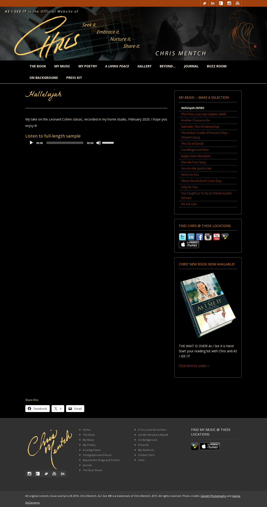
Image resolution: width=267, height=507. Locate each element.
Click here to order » (194, 366)
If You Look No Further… (153, 429)
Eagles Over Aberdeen (195, 156)
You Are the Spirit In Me (196, 168)
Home (86, 429)
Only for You (189, 187)
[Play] (31, 142)
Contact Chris (146, 455)
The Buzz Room (92, 470)
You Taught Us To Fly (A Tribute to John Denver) (206, 195)
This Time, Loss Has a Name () (203, 114)
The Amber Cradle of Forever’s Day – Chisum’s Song (205, 135)
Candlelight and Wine (195, 150)
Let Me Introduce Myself (153, 434)
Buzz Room (216, 66)
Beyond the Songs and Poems (101, 460)
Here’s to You (190, 175)
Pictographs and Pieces (97, 455)
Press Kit (74, 77)
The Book (37, 66)
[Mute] (98, 142)
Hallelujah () (192, 108)
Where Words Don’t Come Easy (201, 181)
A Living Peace (92, 450)
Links (141, 460)
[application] (71, 143)
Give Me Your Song (193, 162)
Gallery (144, 66)
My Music (62, 66)
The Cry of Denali (192, 144)
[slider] (64, 143)
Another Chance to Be (195, 120)
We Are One (189, 204)
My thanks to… (147, 450)
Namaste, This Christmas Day (200, 127)
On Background (43, 77)
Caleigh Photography (213, 496)
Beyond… (168, 66)
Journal (191, 66)
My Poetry (87, 66)
